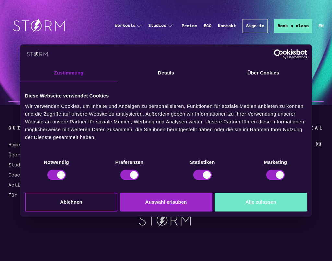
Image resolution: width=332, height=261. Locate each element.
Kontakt (227, 26)
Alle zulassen (260, 202)
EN (321, 26)
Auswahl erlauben (166, 202)
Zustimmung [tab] (69, 72)
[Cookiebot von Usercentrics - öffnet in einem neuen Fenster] (278, 54)
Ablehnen (71, 202)
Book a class (293, 26)
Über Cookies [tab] (263, 72)
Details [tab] (166, 72)
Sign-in (255, 26)
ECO (207, 26)
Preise (189, 26)
